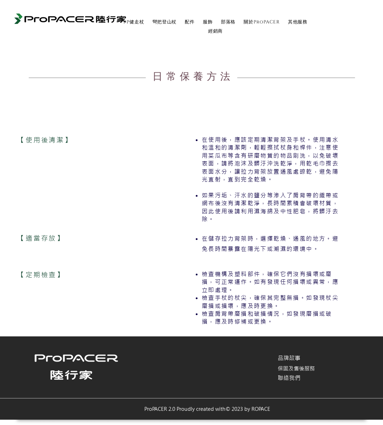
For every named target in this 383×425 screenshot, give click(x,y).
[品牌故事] (303, 358)
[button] (190, 22)
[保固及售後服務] (303, 369)
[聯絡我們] (303, 378)
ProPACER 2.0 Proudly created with (185, 409)
